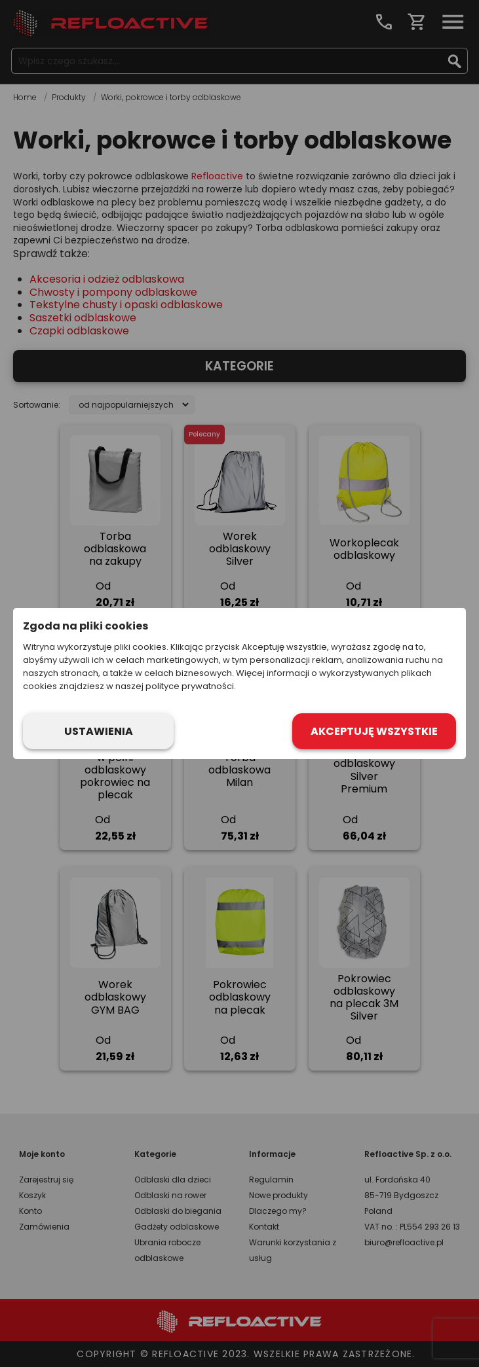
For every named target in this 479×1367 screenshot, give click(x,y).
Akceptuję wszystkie (374, 731)
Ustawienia (98, 731)
